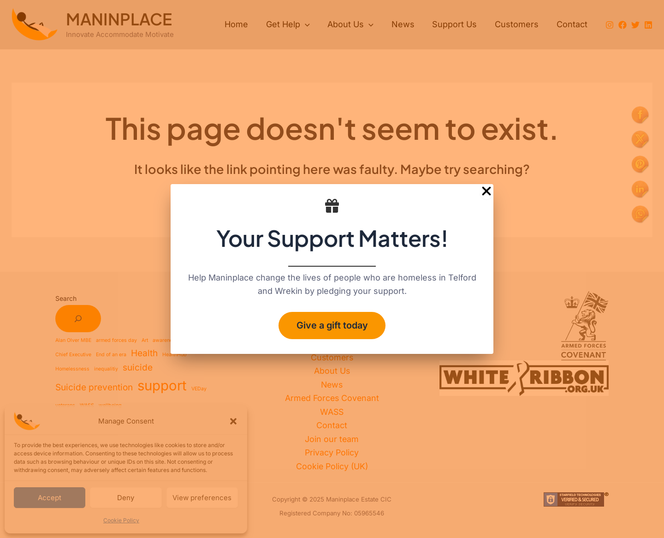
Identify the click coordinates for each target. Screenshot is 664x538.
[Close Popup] (486, 191)
